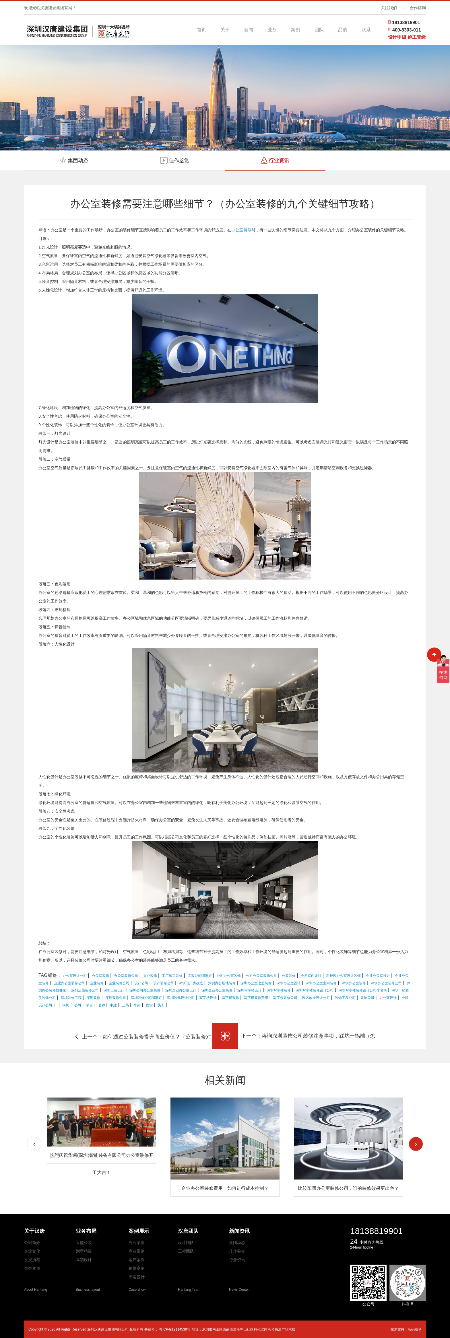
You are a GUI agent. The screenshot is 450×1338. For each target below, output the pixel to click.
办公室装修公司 (126, 976)
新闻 (248, 29)
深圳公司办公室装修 (144, 990)
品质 (342, 29)
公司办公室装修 (229, 976)
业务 (272, 29)
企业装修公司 (119, 983)
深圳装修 (93, 998)
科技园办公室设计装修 (343, 976)
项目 (89, 1005)
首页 (201, 29)
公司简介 (32, 1242)
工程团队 (186, 1251)
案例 (295, 29)
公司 (77, 1005)
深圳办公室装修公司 (386, 983)
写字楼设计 (208, 998)
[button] (416, 1144)
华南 (137, 1005)
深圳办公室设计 (289, 983)
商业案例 (137, 1251)
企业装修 (97, 983)
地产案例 (137, 1259)
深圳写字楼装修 (279, 990)
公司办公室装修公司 (261, 976)
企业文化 (32, 1251)
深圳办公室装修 (354, 983)
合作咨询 (418, 7)
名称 (101, 1005)
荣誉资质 (32, 1268)
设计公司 (141, 983)
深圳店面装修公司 (85, 990)
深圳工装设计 (114, 990)
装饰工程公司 (345, 998)
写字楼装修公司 (285, 998)
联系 (366, 29)
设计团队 (186, 1242)
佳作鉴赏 (237, 1251)
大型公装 (84, 1242)
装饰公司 (367, 998)
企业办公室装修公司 (69, 983)
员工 (161, 1005)
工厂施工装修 (172, 976)
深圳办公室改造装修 (255, 983)
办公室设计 (388, 998)
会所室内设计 (311, 976)
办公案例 (137, 1242)
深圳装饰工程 (71, 998)
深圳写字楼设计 (249, 990)
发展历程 (32, 1259)
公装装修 (289, 976)
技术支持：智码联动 (406, 1329)
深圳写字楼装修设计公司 (314, 990)
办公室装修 (241, 230)
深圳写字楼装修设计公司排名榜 (363, 990)
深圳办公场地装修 (222, 983)
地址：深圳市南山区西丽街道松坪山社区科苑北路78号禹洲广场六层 (243, 1329)
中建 (113, 1005)
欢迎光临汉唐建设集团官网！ (50, 7)
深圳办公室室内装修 (321, 983)
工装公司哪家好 (200, 976)
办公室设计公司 (75, 976)
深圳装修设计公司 (181, 998)
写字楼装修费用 (256, 998)
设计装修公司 (163, 983)
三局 (125, 1005)
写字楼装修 (230, 998)
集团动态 (237, 1242)
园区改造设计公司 (316, 998)
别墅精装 (84, 1251)
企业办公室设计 (378, 976)
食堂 (149, 1005)
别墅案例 (137, 1268)
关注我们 (389, 7)
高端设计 (84, 1259)
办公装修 (150, 976)
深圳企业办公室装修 (216, 990)
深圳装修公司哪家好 (146, 998)
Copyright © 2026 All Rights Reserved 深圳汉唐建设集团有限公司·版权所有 (86, 1329)
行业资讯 (237, 1259)
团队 (319, 29)
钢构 (65, 1005)
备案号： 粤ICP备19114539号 (167, 1329)
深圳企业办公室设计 (180, 990)
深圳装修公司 (115, 998)
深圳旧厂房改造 (191, 983)
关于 (225, 29)
